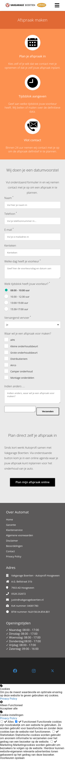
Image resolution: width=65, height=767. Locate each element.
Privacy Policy (8, 706)
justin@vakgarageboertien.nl (27, 607)
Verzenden (15, 418)
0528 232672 (18, 601)
